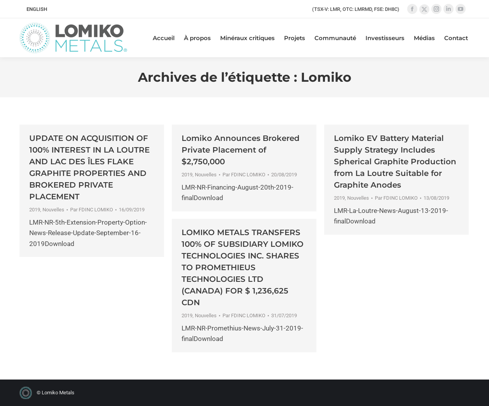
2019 (34, 210)
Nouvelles (53, 210)
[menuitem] (37, 9)
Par (91, 210)
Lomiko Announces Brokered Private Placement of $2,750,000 (241, 150)
